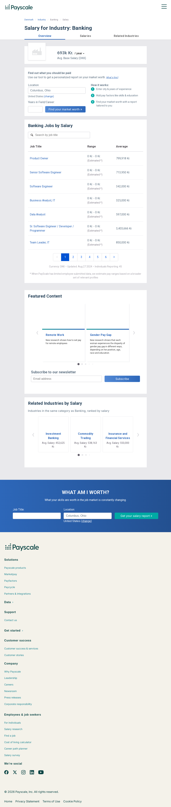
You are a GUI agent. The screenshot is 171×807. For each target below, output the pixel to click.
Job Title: (18, 509)
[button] (44, 35)
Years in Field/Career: (41, 102)
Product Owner (39, 158)
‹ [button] (37, 332)
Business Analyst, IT (42, 200)
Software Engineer (41, 186)
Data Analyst (37, 214)
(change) (49, 96)
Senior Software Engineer (45, 172)
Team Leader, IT (39, 242)
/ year (78, 53)
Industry (42, 19)
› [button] (134, 332)
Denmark (28, 19)
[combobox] (57, 90)
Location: (33, 85)
